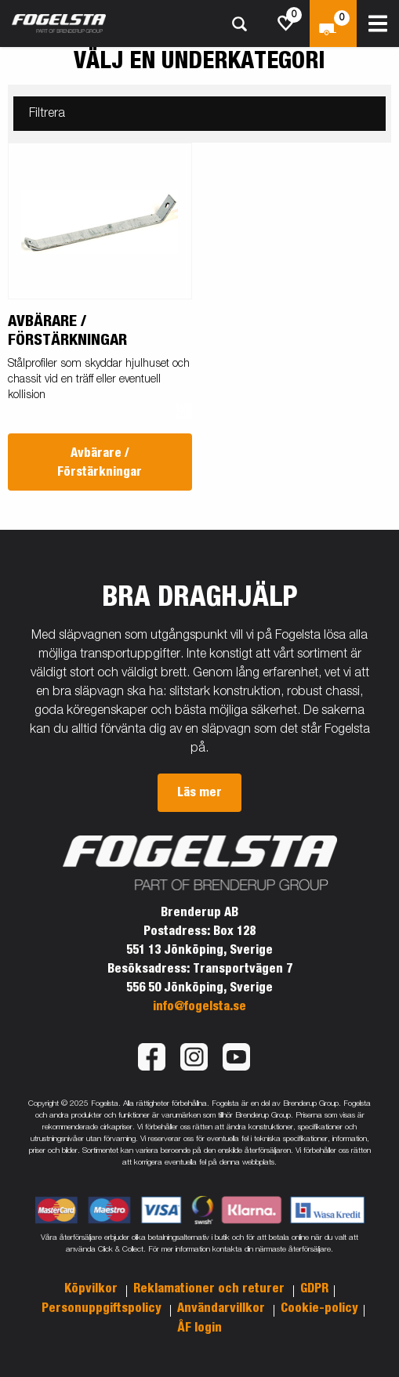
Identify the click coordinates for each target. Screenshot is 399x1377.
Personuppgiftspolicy (103, 1308)
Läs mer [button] (199, 792)
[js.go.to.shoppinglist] (286, 23)
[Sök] (239, 23)
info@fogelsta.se (199, 1006)
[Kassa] (333, 23)
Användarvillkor (222, 1308)
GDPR (314, 1288)
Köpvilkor (92, 1288)
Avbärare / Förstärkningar (99, 462)
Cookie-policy (319, 1308)
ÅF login (199, 1327)
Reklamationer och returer (210, 1288)
